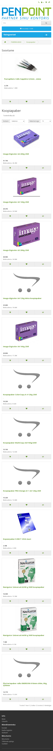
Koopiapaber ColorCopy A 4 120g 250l (20, 394)
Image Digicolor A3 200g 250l (16, 250)
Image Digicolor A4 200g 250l (16, 154)
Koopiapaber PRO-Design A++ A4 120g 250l (22, 491)
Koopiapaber (30, 42)
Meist (3, 719)
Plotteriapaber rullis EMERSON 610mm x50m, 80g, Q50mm (25, 684)
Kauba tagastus (7, 730)
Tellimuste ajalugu (8, 741)
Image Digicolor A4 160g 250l (16, 346)
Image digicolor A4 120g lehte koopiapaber (22, 298)
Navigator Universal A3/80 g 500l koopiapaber (23, 587)
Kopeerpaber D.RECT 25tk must (17, 539)
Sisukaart (5, 733)
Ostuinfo (5, 721)
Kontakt (4, 728)
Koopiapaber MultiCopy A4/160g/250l (19, 443)
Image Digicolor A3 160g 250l (16, 202)
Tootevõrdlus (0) (8, 116)
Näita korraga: (34, 121)
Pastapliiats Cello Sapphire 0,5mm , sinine (22, 79)
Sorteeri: (6, 121)
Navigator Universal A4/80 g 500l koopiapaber (23, 635)
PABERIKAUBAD (16, 42)
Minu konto (5, 739)
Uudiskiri (5, 744)
